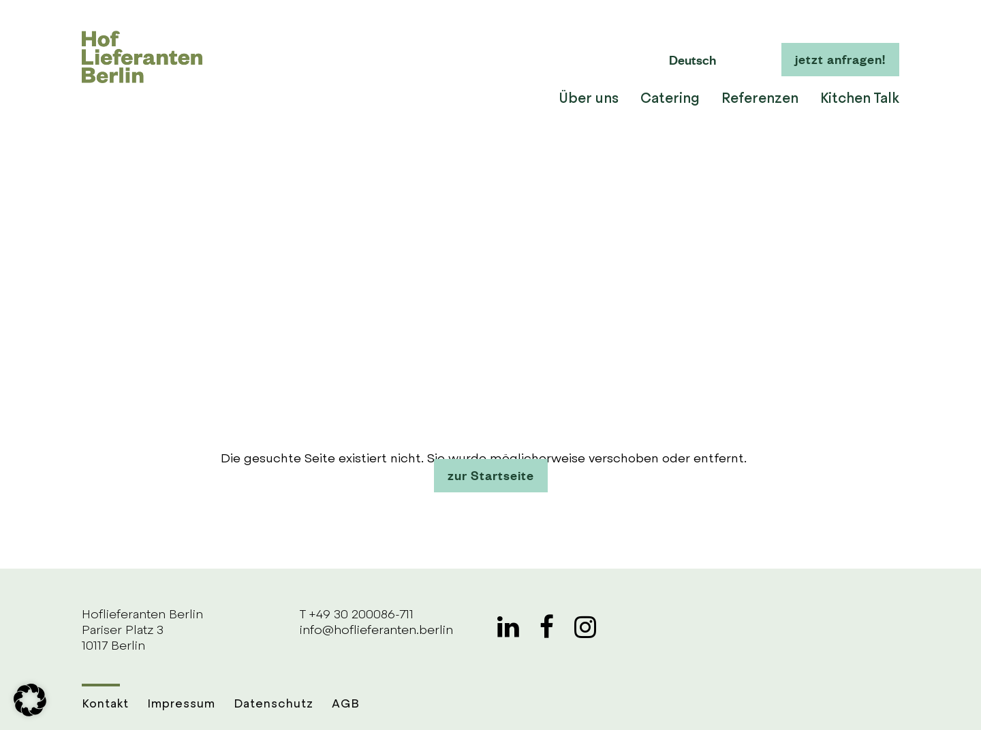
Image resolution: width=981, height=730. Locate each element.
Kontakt (105, 704)
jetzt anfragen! (840, 58)
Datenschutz (273, 704)
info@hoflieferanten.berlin (376, 630)
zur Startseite (491, 474)
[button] (30, 700)
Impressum (181, 704)
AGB (346, 704)
